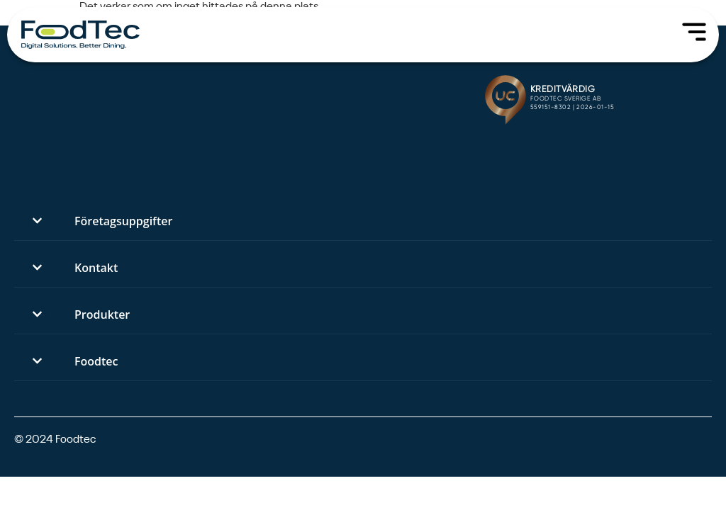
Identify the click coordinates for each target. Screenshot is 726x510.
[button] (363, 220)
